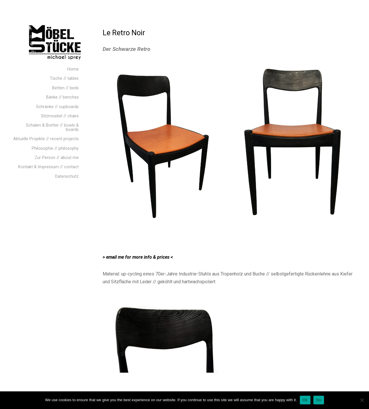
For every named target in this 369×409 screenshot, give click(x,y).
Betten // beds (65, 88)
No (318, 400)
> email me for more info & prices (136, 257)
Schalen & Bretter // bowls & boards (52, 127)
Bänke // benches (62, 97)
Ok (305, 400)
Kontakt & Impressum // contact (48, 166)
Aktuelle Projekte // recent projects (46, 138)
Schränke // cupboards (57, 106)
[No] (362, 400)
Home (73, 69)
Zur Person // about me (57, 157)
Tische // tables (64, 78)
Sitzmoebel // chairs (60, 116)
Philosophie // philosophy (55, 148)
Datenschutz (67, 176)
